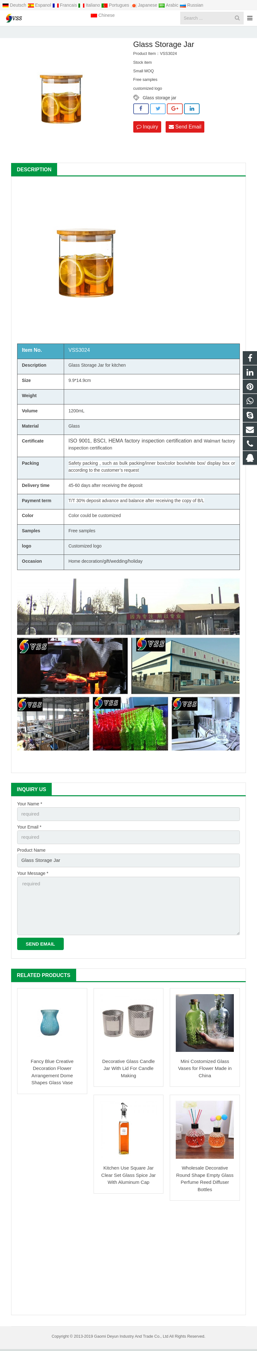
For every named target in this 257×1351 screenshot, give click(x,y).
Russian (191, 5)
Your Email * (29, 836)
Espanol (40, 5)
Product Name (31, 858)
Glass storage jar (159, 108)
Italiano (89, 5)
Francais (65, 5)
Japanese (144, 5)
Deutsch (14, 5)
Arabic (169, 5)
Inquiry (147, 137)
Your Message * (32, 880)
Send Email (185, 137)
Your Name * (29, 814)
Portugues (115, 5)
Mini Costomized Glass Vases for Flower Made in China (205, 1070)
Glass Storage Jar (130, 33)
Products (99, 33)
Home (77, 33)
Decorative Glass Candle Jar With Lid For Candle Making (128, 1070)
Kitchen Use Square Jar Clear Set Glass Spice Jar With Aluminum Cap (128, 1177)
